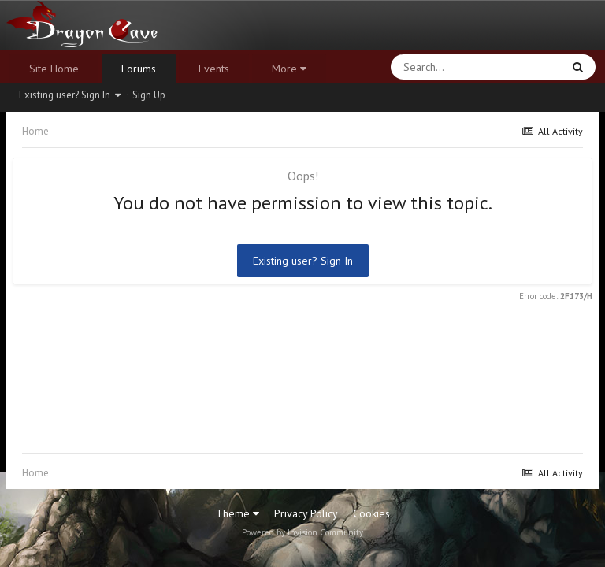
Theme (237, 513)
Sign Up (148, 95)
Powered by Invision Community (302, 532)
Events (214, 68)
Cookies (371, 513)
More (289, 68)
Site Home (54, 68)
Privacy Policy (306, 513)
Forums (138, 68)
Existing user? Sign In (70, 95)
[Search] (435, 67)
